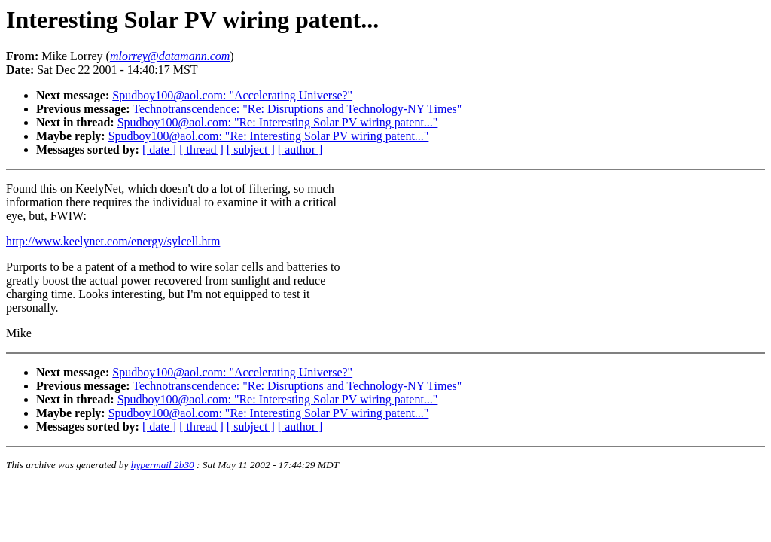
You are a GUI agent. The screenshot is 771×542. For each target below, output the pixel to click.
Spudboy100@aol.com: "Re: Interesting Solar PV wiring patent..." (277, 122)
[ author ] (300, 149)
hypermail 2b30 (162, 464)
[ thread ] (201, 149)
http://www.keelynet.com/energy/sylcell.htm (113, 241)
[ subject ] (251, 149)
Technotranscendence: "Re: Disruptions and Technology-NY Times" (297, 108)
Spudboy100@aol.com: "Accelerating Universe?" (232, 95)
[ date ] (159, 149)
